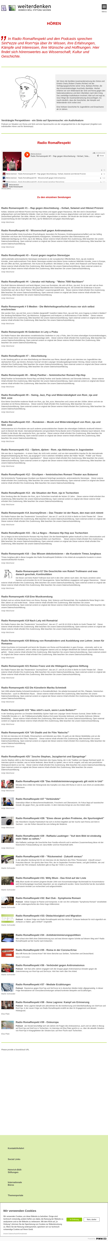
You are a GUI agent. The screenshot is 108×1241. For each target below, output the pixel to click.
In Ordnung (74, 1219)
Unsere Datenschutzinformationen (15, 1234)
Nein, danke (91, 1219)
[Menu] (104, 6)
